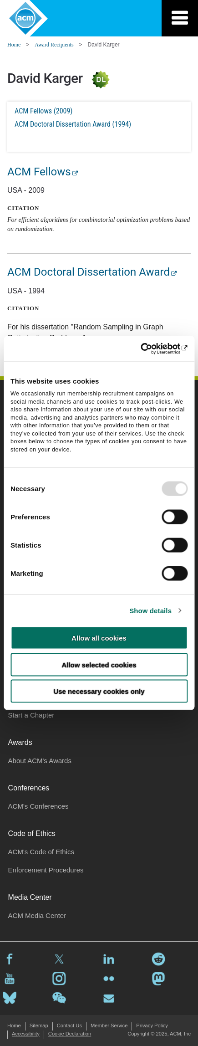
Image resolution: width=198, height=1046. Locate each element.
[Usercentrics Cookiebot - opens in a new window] (148, 349)
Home (13, 44)
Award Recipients (54, 44)
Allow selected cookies (98, 664)
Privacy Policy (152, 1025)
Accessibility (26, 1033)
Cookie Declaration (69, 1033)
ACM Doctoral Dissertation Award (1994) (73, 124)
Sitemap (39, 1025)
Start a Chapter (31, 715)
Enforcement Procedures (46, 870)
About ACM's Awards (39, 760)
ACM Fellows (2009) (43, 111)
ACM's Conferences (38, 806)
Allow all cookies (99, 638)
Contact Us (69, 1025)
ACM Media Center (37, 915)
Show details (150, 610)
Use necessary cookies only (98, 691)
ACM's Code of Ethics (41, 852)
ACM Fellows (39, 171)
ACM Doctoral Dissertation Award (88, 272)
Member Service (109, 1025)
